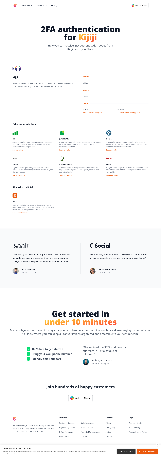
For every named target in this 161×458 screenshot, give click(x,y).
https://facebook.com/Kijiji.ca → (128, 112)
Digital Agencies (87, 423)
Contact (109, 436)
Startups (84, 436)
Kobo (108, 164)
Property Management (90, 432)
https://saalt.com (28, 272)
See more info (19, 150)
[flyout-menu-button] (27, 5)
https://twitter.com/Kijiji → (92, 112)
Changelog (110, 427)
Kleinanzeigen (65, 164)
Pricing (54, 5)
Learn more (18, 454)
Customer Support (66, 423)
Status (108, 432)
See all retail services (21, 213)
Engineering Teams (67, 427)
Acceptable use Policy (138, 432)
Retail (15, 201)
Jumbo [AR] (64, 139)
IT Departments (87, 427)
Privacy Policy (134, 427)
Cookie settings (126, 451)
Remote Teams (65, 436)
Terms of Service (136, 423)
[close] (157, 445)
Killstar (16, 164)
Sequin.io (106, 363)
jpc (14, 139)
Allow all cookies (147, 451)
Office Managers (66, 432)
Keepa (108, 139)
